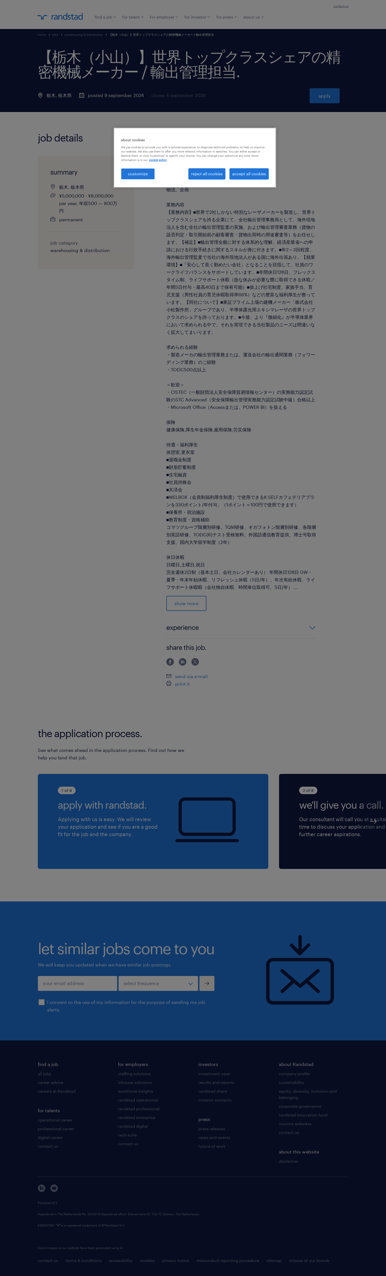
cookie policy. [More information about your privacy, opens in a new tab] (158, 160)
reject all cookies (207, 173)
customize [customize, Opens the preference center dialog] (138, 173)
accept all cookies (249, 173)
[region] (194, 158)
